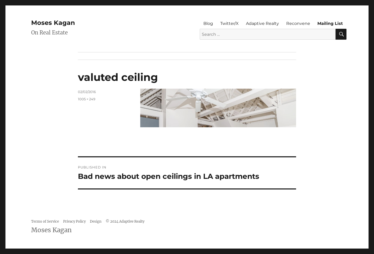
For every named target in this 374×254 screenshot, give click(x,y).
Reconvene (298, 23)
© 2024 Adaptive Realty (125, 221)
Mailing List (330, 23)
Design (96, 221)
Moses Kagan (53, 22)
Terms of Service (45, 221)
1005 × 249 (86, 99)
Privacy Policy (74, 221)
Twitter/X (229, 23)
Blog (208, 23)
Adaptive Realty (262, 23)
